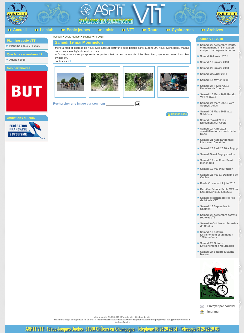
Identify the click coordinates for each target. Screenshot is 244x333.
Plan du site (127, 317)
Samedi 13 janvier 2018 (214, 62)
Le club (46, 30)
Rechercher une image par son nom (79, 103)
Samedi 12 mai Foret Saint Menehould (216, 161)
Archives (215, 30)
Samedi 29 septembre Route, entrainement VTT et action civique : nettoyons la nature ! (218, 47)
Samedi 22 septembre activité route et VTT (218, 216)
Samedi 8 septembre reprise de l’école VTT (217, 199)
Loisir (108, 30)
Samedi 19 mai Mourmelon (216, 168)
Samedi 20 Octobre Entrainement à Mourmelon (217, 244)
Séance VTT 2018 (93, 36)
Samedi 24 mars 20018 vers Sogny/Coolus (217, 104)
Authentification (123, 322)
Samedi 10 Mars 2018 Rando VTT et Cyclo (217, 95)
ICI (69, 61)
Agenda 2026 (17, 59)
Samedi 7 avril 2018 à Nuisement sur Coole (213, 121)
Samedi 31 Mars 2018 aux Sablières (216, 113)
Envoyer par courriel (221, 306)
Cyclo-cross (183, 30)
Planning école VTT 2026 (24, 45)
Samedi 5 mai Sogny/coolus (217, 154)
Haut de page (179, 113)
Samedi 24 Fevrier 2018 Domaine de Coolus (214, 87)
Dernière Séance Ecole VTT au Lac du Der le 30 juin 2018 (219, 190)
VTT (130, 30)
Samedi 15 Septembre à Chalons (215, 207)
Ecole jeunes (78, 30)
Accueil (20, 30)
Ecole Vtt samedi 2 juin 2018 (217, 183)
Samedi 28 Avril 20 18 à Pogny (219, 148)
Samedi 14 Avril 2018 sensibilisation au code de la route (218, 131)
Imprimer (213, 311)
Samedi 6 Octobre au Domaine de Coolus (219, 224)
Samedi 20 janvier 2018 (214, 68)
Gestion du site (142, 317)
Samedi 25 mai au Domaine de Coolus (219, 176)
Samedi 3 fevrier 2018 (213, 73)
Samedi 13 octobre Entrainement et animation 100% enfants (216, 235)
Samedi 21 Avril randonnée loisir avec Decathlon (217, 141)
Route (153, 30)
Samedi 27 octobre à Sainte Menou (217, 253)
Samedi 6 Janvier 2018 (214, 56)
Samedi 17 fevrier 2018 (214, 79)
